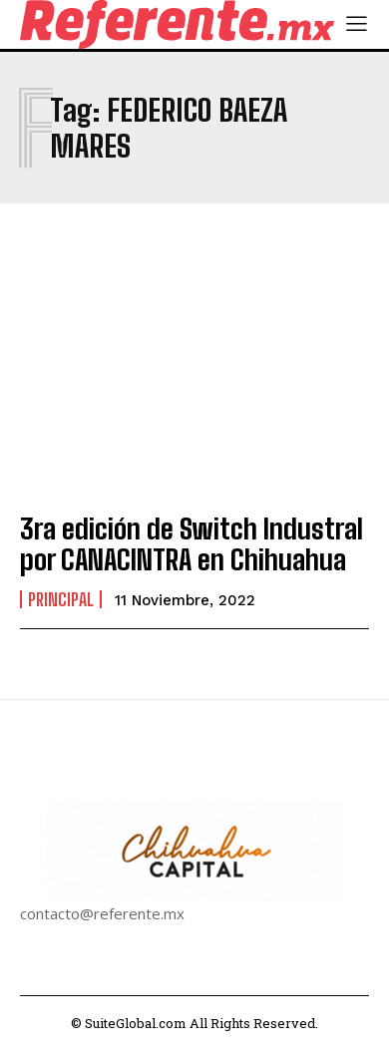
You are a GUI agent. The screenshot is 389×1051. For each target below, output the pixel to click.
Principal (61, 599)
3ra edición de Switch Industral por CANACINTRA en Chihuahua (191, 544)
